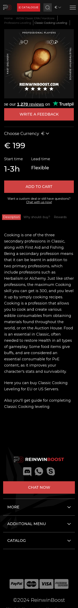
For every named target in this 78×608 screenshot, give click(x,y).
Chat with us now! (39, 202)
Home (8, 18)
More (13, 507)
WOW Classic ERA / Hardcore (35, 18)
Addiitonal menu (26, 524)
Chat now (39, 487)
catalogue (28, 7)
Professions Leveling (17, 22)
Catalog (16, 540)
